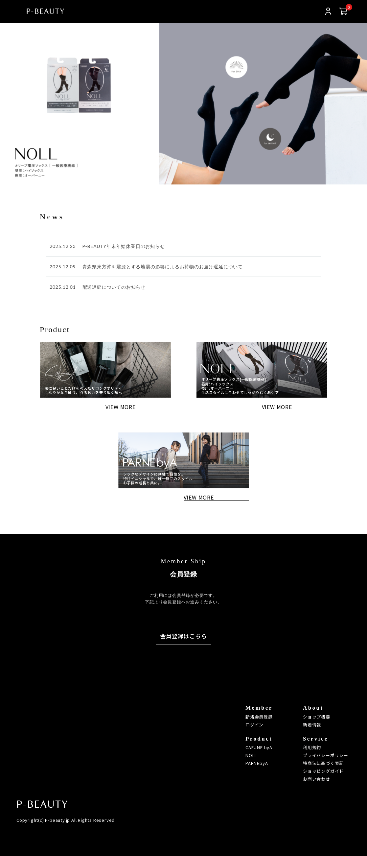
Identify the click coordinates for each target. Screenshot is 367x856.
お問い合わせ (316, 779)
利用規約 (312, 747)
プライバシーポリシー (325, 755)
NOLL (251, 755)
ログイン (254, 724)
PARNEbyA (256, 763)
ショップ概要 (316, 717)
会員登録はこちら (183, 636)
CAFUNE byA (258, 747)
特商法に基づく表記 (323, 763)
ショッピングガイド (323, 771)
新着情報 (312, 724)
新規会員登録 (259, 717)
